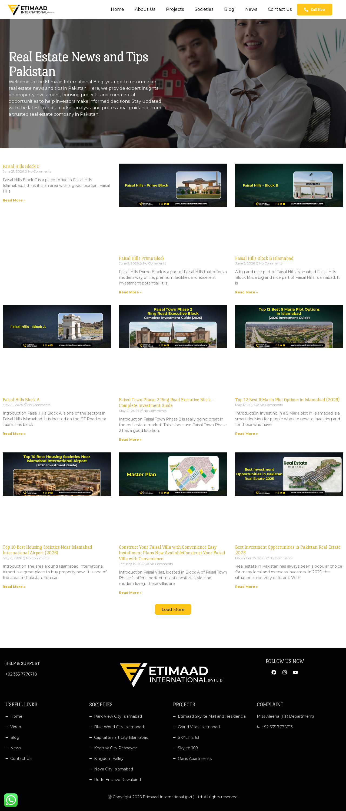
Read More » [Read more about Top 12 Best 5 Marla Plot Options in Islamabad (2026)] (246, 434)
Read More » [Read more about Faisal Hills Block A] (14, 434)
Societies (204, 9)
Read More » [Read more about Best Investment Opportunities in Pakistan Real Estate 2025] (246, 587)
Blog (229, 9)
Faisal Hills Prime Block (142, 258)
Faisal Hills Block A (21, 399)
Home (117, 9)
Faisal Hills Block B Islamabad (264, 258)
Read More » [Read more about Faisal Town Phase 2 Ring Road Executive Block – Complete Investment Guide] (130, 440)
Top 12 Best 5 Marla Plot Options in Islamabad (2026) (287, 399)
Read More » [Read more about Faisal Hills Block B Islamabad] (246, 292)
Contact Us (280, 9)
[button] (173, 609)
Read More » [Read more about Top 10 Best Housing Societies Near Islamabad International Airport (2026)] (14, 587)
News (251, 9)
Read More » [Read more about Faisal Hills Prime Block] (130, 292)
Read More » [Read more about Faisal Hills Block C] (14, 200)
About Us (145, 9)
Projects (175, 9)
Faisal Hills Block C (21, 166)
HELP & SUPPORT (22, 663)
